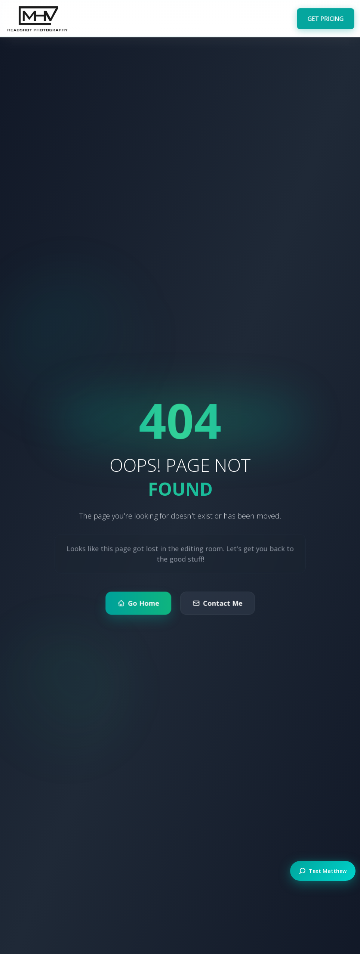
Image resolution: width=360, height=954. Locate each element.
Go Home (138, 604)
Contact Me (217, 604)
